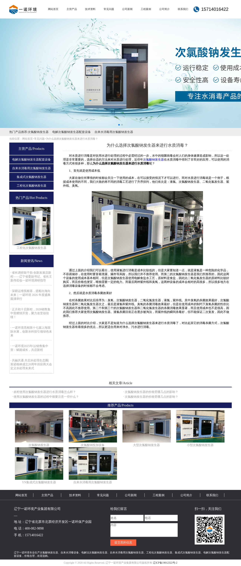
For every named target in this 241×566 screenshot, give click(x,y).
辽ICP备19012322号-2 (165, 562)
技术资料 (75, 495)
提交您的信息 (123, 542)
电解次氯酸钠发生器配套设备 (71, 131)
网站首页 (21, 495)
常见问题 (103, 495)
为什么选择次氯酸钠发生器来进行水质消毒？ (72, 138)
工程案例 (158, 495)
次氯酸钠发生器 (38, 131)
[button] (119, 125)
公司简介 (186, 495)
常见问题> (40, 138)
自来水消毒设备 (70, 552)
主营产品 (47, 495)
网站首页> (28, 138)
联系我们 (212, 495)
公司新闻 (131, 495)
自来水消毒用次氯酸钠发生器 (114, 131)
